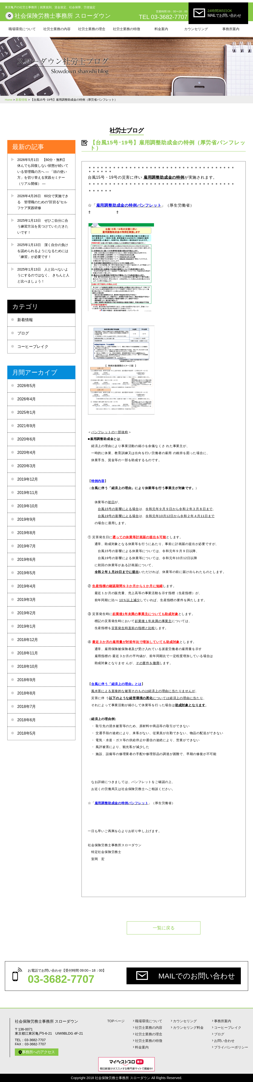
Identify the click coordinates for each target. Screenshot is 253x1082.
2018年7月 (26, 706)
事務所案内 (230, 29)
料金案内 (161, 29)
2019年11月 (27, 493)
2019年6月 (26, 559)
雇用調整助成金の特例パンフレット (129, 205)
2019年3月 (26, 600)
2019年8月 (26, 533)
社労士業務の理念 (91, 29)
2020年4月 (26, 452)
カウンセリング (196, 29)
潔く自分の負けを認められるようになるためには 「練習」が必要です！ (42, 251)
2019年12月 (27, 479)
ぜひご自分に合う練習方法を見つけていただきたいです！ (42, 226)
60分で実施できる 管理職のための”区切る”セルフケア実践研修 (42, 202)
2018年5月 (26, 733)
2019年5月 (26, 573)
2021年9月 (26, 426)
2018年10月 (27, 666)
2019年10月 (27, 506)
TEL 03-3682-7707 (163, 17)
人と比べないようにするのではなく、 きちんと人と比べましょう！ (43, 275)
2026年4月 (26, 399)
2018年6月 (26, 720)
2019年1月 (26, 626)
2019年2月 (26, 613)
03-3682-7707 (61, 979)
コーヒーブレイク (32, 346)
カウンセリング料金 (188, 1027)
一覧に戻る (164, 927)
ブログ (23, 333)
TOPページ (116, 1021)
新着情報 (25, 320)
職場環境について (22, 29)
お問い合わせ (224, 1041)
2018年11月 (27, 653)
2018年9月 (26, 680)
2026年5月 (26, 386)
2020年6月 (26, 439)
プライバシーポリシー (231, 1047)
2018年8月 (26, 693)
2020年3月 (26, 466)
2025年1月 (26, 412)
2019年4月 (26, 586)
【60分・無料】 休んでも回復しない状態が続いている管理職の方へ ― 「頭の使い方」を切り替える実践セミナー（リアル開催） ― (42, 171)
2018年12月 (27, 640)
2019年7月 (26, 546)
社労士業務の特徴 (126, 29)
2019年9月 (26, 519)
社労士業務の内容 (57, 29)
